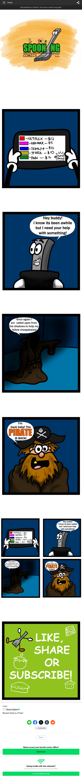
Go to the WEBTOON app (41, 774)
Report (41, 737)
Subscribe (42, 728)
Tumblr (47, 722)
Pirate (10, 2)
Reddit (53, 722)
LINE (29, 722)
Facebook (35, 722)
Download (41, 752)
